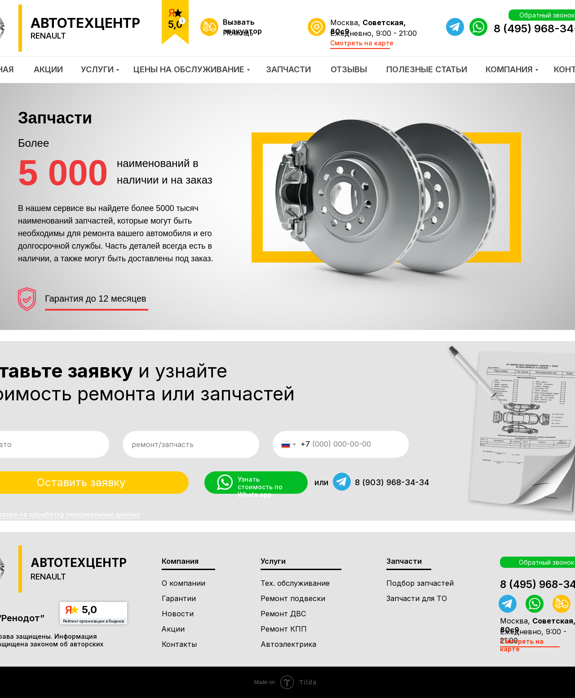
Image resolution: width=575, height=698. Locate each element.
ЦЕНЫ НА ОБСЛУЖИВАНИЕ (188, 69)
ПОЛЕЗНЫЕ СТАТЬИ (426, 69)
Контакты (179, 644)
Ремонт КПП (284, 628)
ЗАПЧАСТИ (288, 69)
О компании (183, 583)
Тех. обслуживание (295, 583)
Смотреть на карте (362, 43)
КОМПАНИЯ (509, 69)
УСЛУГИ (97, 69)
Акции (173, 628)
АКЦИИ (48, 69)
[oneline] (191, 444)
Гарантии (179, 598)
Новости (178, 613)
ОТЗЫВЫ (349, 69)
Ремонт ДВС (283, 613)
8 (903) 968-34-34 (392, 482)
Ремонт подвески (293, 598)
